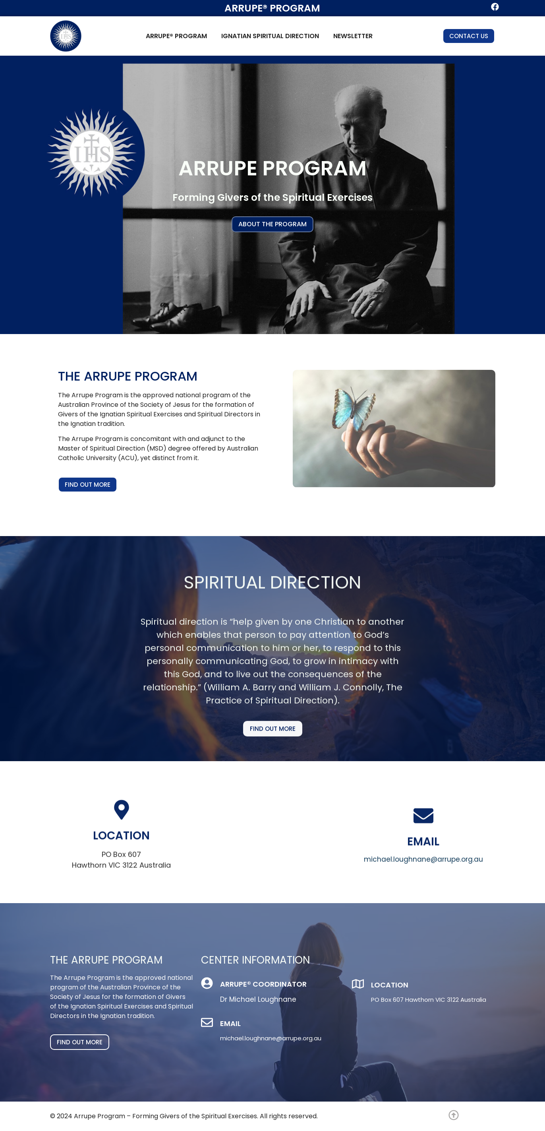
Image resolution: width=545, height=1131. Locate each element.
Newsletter (355, 36)
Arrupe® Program (178, 36)
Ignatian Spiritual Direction (272, 36)
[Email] (207, 1022)
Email (230, 1023)
